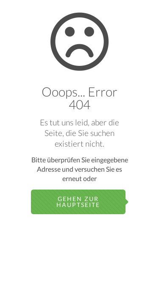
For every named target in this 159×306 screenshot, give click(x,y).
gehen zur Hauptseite (78, 201)
